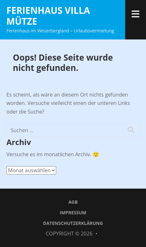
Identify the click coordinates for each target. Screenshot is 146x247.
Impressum (73, 212)
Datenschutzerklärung (73, 223)
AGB (73, 202)
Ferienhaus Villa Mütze (48, 15)
